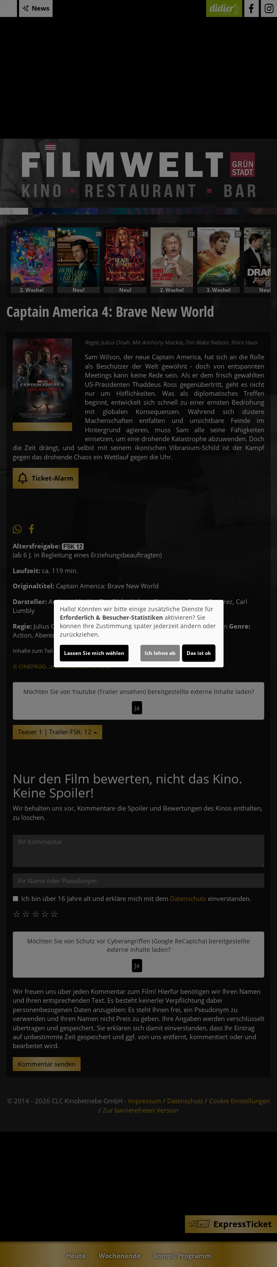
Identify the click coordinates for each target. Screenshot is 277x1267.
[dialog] (139, 634)
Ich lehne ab (160, 653)
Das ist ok (199, 653)
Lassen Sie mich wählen (94, 653)
